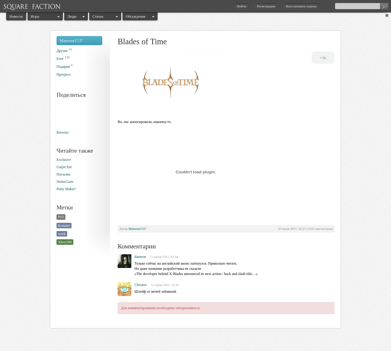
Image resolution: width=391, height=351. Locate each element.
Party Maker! (66, 189)
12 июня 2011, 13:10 (165, 285)
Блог (60, 58)
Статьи (98, 16)
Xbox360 (65, 242)
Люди (72, 16)
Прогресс (64, 74)
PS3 (61, 217)
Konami (64, 225)
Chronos (140, 285)
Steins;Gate (65, 181)
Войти (241, 6)
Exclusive (64, 159)
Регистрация (266, 6)
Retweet (62, 132)
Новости (16, 16)
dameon (140, 257)
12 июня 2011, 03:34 (164, 257)
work (62, 234)
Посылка (63, 174)
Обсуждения (135, 16)
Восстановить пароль (301, 6)
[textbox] (361, 6)
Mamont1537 (71, 40)
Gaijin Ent (64, 167)
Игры (35, 16)
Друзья (62, 51)
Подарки (63, 66)
